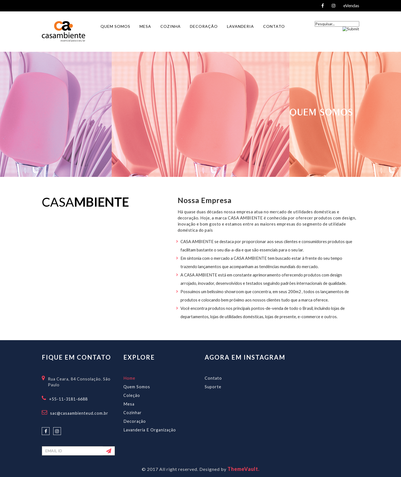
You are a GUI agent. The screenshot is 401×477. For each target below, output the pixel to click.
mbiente (101, 201)
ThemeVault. (244, 469)
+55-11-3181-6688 (68, 399)
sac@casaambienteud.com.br (79, 413)
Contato (213, 378)
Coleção (131, 395)
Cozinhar (132, 412)
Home (129, 378)
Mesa (129, 404)
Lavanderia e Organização (149, 429)
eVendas (351, 5)
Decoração (134, 421)
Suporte (213, 386)
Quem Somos (136, 386)
